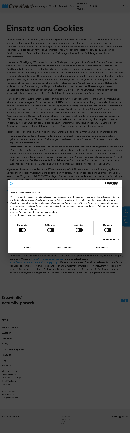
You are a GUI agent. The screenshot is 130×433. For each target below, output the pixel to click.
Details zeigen (108, 239)
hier (22, 215)
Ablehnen (27, 247)
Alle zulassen (102, 247)
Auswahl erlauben (65, 247)
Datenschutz (51, 212)
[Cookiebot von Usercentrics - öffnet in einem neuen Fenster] (109, 183)
